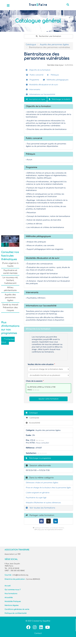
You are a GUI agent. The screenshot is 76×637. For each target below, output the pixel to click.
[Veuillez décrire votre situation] (48, 375)
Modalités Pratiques (13, 601)
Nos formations (11, 593)
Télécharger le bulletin (59, 99)
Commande (32, 418)
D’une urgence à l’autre (10, 264)
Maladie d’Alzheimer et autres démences (43, 503)
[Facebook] (41, 521)
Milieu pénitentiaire (10, 288)
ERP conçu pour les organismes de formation (49, 529)
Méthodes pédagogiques (55, 80)
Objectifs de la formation (38, 70)
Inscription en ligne (35, 99)
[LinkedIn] (55, 521)
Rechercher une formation (48, 36)
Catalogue (31, 44)
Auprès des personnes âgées (10, 297)
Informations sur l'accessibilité (40, 94)
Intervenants (33, 89)
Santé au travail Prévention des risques (10, 307)
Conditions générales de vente (17, 609)
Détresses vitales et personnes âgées (42, 483)
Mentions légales (11, 605)
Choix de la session (34, 381)
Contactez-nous (8, 340)
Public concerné (34, 75)
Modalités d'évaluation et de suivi (42, 85)
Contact (38, 633)
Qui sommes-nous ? (13, 590)
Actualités (9, 597)
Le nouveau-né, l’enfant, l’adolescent (10, 280)
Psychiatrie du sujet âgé (36, 498)
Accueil (8, 586)
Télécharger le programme (38, 458)
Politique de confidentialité (15, 613)
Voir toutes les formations (40, 508)
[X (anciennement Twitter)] (48, 521)
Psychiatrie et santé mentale (10, 271)
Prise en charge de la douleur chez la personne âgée (48, 488)
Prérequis (53, 75)
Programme (32, 80)
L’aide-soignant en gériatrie (37, 493)
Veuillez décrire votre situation (41, 364)
